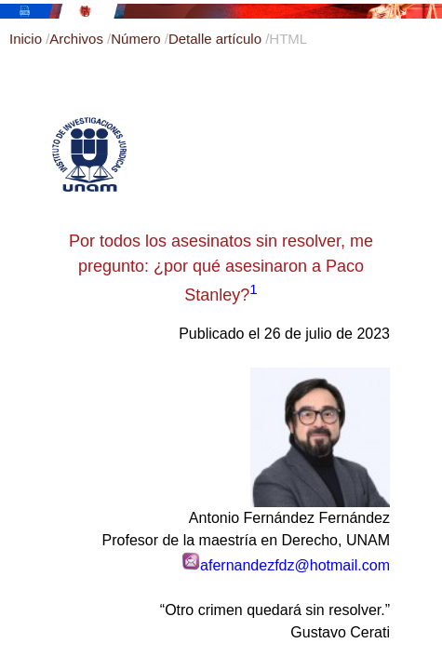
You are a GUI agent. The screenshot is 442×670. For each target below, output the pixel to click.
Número (138, 39)
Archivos (78, 39)
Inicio (27, 39)
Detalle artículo (216, 39)
